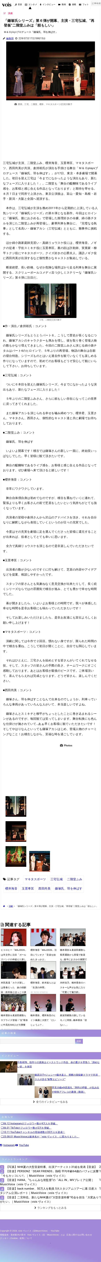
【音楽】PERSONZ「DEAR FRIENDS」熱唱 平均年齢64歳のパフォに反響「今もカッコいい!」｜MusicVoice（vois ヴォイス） (49, 1173)
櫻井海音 (11, 888)
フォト (84, 4)
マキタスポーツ (35, 879)
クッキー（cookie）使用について (16, 1238)
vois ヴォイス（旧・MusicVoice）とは (46, 1235)
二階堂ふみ (74, 879)
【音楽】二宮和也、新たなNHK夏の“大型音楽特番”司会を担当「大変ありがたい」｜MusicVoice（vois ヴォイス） (49, 1199)
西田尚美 (44, 888)
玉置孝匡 (28, 888)
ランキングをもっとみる (50, 1207)
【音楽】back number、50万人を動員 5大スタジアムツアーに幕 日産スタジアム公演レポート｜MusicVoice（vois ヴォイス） (48, 1191)
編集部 (10, 38)
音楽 (18, 4)
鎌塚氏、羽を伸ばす (68, 888)
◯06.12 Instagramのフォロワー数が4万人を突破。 (29, 1123)
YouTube (22, 1145)
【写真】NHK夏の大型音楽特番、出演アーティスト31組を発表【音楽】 (51, 1167)
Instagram (7, 1145)
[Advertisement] (50, 135)
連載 (72, 4)
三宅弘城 (56, 879)
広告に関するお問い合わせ (79, 1235)
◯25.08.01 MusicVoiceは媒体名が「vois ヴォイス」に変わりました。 (40, 1136)
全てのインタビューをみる (50, 1101)
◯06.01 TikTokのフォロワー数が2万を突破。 (26, 1127)
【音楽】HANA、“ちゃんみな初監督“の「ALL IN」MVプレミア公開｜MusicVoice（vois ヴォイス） (47, 1182)
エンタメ (31, 4)
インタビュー (47, 4)
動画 (62, 4)
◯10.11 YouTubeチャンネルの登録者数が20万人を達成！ (33, 1132)
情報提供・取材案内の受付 (13, 1235)
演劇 (11, 906)
